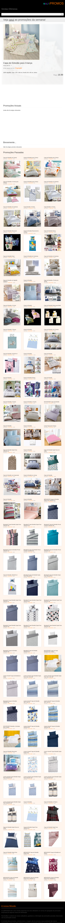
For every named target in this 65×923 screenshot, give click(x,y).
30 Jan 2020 (10, 552)
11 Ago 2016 (10, 829)
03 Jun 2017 (10, 476)
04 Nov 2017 (51, 476)
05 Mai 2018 (30, 500)
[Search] (62, 14)
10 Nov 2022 (30, 753)
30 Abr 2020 (30, 577)
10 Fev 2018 (10, 500)
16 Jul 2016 (51, 182)
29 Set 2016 (30, 803)
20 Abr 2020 (10, 576)
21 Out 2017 (30, 281)
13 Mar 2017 (10, 452)
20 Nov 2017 (50, 854)
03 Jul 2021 (30, 306)
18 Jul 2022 (30, 703)
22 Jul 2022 (10, 728)
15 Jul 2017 (30, 257)
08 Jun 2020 (50, 577)
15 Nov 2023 (30, 233)
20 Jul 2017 (10, 853)
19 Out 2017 (30, 854)
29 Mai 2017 (50, 452)
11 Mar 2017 (10, 257)
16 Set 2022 (10, 752)
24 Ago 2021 (51, 306)
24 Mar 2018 (30, 182)
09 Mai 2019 (50, 501)
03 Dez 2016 (51, 232)
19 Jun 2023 (50, 753)
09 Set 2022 (10, 330)
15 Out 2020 (10, 627)
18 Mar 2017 (10, 158)
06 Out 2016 (30, 829)
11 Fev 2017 (51, 330)
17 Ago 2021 (10, 232)
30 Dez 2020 (50, 627)
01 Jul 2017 (30, 476)
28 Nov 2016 (50, 803)
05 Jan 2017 (30, 330)
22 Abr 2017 (51, 158)
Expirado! (18, 68)
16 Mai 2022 (10, 703)
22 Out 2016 (30, 158)
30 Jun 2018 (51, 282)
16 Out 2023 (50, 779)
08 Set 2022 (30, 728)
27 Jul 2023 (10, 779)
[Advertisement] (22, 89)
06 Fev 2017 (50, 828)
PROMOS (57, 3)
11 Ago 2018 (30, 208)
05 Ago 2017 (10, 282)
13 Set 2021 (10, 678)
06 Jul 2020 (10, 602)
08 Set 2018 (10, 306)
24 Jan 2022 (30, 678)
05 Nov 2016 (30, 427)
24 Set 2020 (30, 602)
